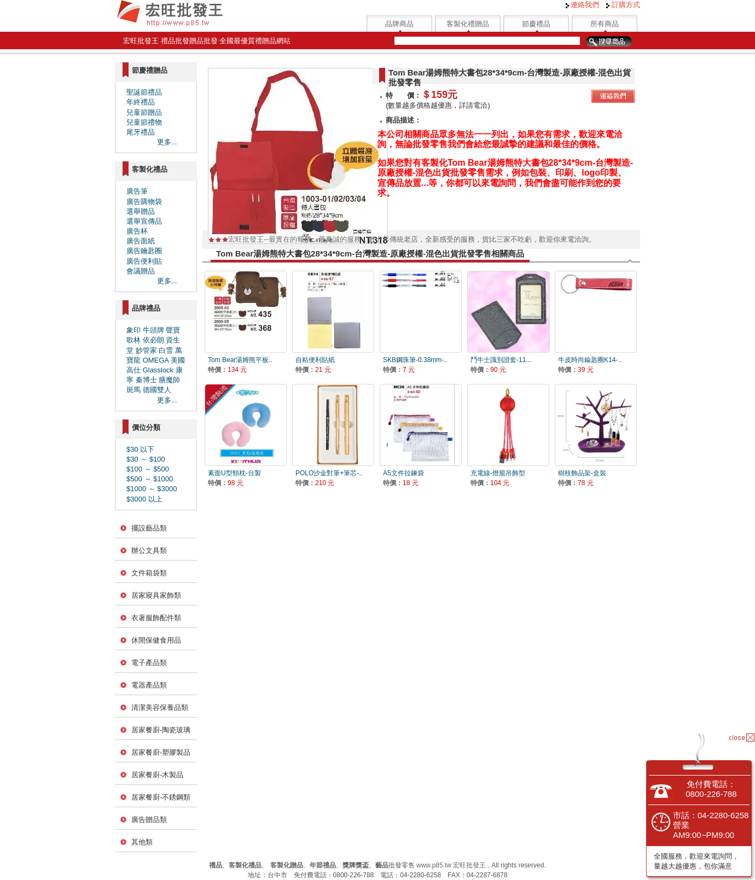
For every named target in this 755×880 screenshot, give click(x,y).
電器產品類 (149, 685)
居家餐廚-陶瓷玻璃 (160, 730)
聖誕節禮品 (144, 92)
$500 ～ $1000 (149, 479)
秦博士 (146, 380)
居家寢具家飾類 (156, 595)
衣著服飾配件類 (156, 618)
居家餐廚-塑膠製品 (160, 752)
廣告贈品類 (149, 819)
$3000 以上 (144, 499)
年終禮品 (140, 102)
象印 (133, 330)
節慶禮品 (536, 24)
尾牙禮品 (140, 132)
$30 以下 (140, 449)
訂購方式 (623, 5)
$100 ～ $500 (147, 469)
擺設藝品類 (149, 528)
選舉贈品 (140, 211)
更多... (167, 142)
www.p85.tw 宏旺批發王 (451, 865)
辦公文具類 (149, 550)
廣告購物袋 (144, 201)
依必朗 (153, 340)
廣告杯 (137, 231)
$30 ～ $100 (145, 459)
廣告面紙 (140, 241)
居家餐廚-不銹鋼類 (160, 797)
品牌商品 (399, 24)
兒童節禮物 (144, 122)
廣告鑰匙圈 (144, 251)
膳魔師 (169, 380)
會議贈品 (140, 271)
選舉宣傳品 (144, 221)
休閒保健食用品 (156, 640)
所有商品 (604, 24)
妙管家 (146, 350)
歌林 (133, 340)
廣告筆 (137, 191)
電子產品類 (149, 662)
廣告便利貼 (144, 261)
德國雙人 (157, 390)
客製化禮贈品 (467, 24)
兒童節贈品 (144, 112)
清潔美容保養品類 (159, 707)
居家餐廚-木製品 (157, 775)
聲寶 (173, 330)
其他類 (142, 842)
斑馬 (133, 390)
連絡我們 (583, 5)
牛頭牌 (153, 330)
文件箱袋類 (149, 573)
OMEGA (156, 360)
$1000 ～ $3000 (151, 489)
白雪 (166, 350)
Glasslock (158, 370)
